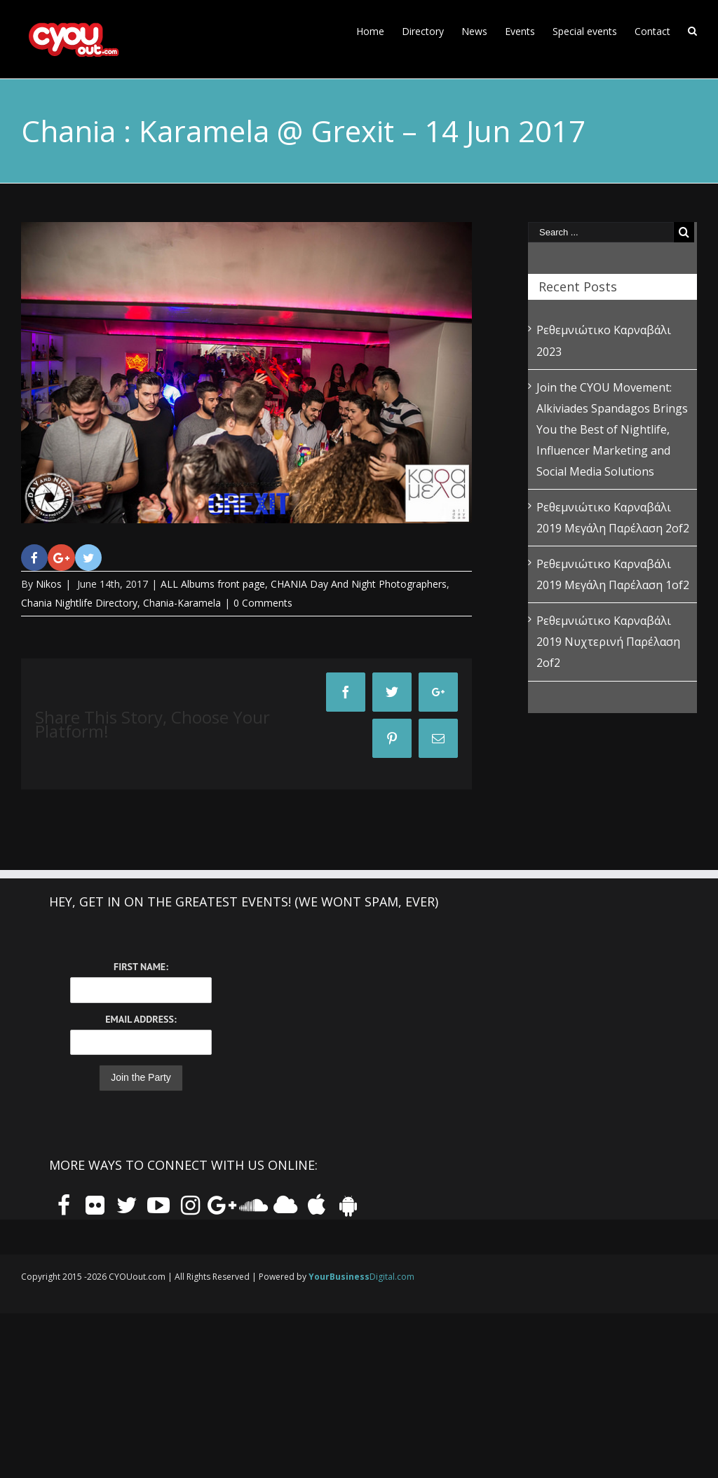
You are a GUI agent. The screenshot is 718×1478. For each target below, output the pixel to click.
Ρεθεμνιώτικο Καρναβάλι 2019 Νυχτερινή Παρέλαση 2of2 (608, 641)
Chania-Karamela (182, 602)
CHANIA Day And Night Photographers (359, 583)
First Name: (141, 966)
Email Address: (140, 1019)
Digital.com (361, 1277)
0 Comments (262, 602)
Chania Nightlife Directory (79, 602)
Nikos (49, 583)
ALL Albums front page (213, 583)
